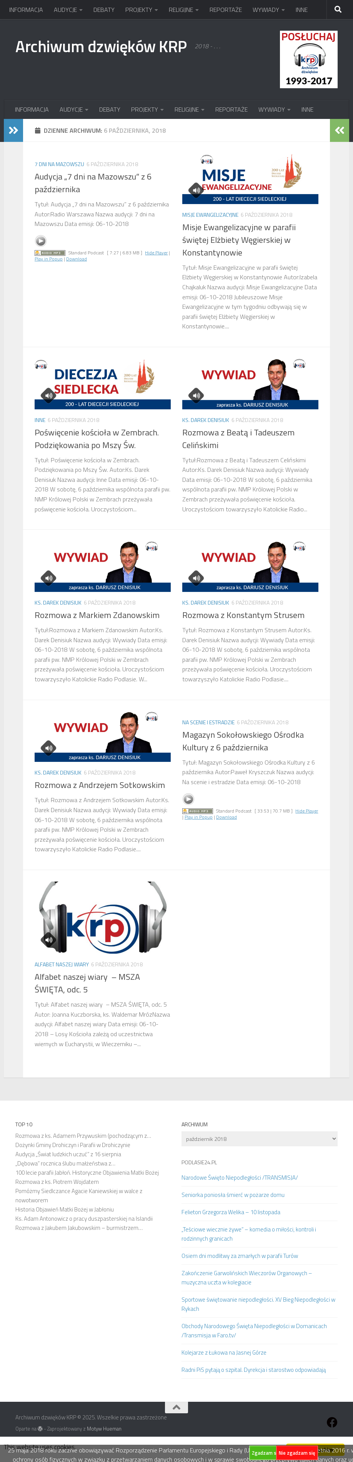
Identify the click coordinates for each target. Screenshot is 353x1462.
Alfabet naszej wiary (62, 964)
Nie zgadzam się (297, 1453)
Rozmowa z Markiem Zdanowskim (97, 614)
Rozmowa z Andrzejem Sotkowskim (100, 784)
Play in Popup (49, 258)
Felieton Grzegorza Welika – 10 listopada (230, 1212)
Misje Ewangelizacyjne (210, 215)
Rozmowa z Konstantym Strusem (243, 614)
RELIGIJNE (181, 9)
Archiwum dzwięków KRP (101, 46)
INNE (302, 9)
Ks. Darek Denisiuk (205, 420)
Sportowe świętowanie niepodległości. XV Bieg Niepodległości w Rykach (258, 1304)
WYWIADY (266, 9)
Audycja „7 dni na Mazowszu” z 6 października (93, 183)
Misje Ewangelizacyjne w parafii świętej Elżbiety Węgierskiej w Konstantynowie (239, 240)
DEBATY (104, 9)
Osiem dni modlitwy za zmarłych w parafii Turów (239, 1255)
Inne (40, 420)
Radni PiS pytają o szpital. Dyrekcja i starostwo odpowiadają (253, 1369)
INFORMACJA (26, 9)
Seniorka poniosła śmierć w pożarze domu (233, 1194)
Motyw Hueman (104, 1428)
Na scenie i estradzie (208, 722)
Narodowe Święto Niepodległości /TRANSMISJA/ (239, 1177)
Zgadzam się (266, 1453)
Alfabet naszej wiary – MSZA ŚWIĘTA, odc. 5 (87, 983)
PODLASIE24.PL (199, 1162)
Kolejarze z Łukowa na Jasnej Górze (223, 1352)
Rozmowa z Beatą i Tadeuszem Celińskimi (238, 439)
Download (76, 258)
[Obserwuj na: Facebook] (332, 1422)
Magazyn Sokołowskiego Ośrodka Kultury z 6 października (243, 741)
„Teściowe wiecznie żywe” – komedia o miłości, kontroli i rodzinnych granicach (248, 1234)
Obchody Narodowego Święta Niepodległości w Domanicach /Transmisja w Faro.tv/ (254, 1331)
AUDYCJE (65, 9)
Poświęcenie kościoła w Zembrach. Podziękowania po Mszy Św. (97, 439)
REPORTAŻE (226, 9)
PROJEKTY (138, 9)
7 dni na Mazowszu (59, 164)
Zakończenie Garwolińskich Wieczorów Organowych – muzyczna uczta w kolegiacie (246, 1278)
